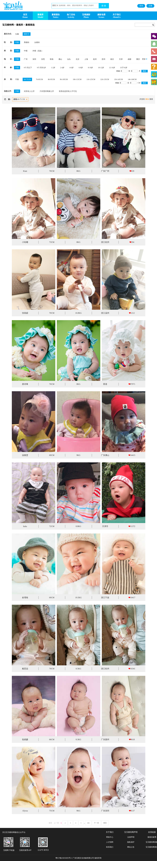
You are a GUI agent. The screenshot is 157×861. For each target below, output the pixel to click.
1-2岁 (53, 68)
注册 (150, 6)
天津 (121, 59)
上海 (86, 59)
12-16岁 (112, 68)
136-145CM (118, 79)
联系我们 (109, 847)
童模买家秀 (151, 837)
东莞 (43, 59)
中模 (25, 51)
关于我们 (117, 14)
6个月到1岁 (41, 68)
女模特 (37, 42)
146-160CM (132, 79)
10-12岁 (101, 68)
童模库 (40, 14)
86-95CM (51, 79)
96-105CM (64, 79)
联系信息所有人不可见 (68, 91)
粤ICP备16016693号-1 (63, 858)
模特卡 (26, 34)
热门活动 (71, 14)
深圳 (34, 59)
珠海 (51, 59)
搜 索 (103, 6)
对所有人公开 (29, 91)
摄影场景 (101, 14)
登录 (141, 6)
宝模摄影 (86, 14)
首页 (25, 14)
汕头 (69, 59)
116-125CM (91, 79)
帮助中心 (109, 837)
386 (88, 823)
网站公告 (130, 847)
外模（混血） (38, 51)
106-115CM (77, 79)
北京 (77, 59)
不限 (17, 42)
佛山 (60, 59)
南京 (112, 59)
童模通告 (56, 14)
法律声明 (130, 837)
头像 (17, 34)
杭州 (95, 59)
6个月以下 (28, 68)
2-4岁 (62, 68)
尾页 (105, 823)
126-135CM (104, 79)
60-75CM (27, 79)
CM (135, 83)
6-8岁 (81, 68)
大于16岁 (123, 68)
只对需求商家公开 (47, 91)
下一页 (96, 823)
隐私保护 (130, 842)
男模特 (26, 42)
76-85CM (39, 79)
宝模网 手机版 (8, 850)
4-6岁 (71, 68)
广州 (25, 59)
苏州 (103, 59)
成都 (129, 59)
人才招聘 (109, 842)
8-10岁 (90, 68)
